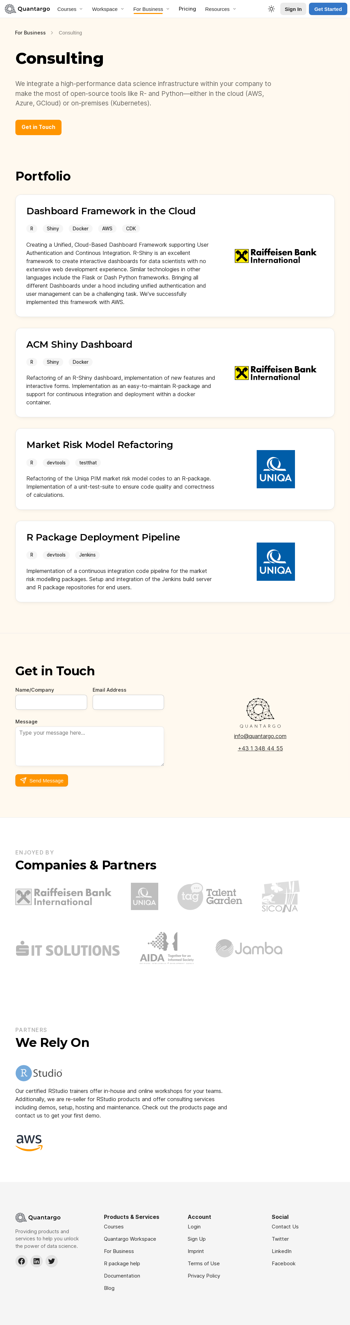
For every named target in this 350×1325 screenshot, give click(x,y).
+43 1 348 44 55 (260, 748)
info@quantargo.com (260, 736)
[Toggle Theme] (271, 9)
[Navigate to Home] (27, 9)
